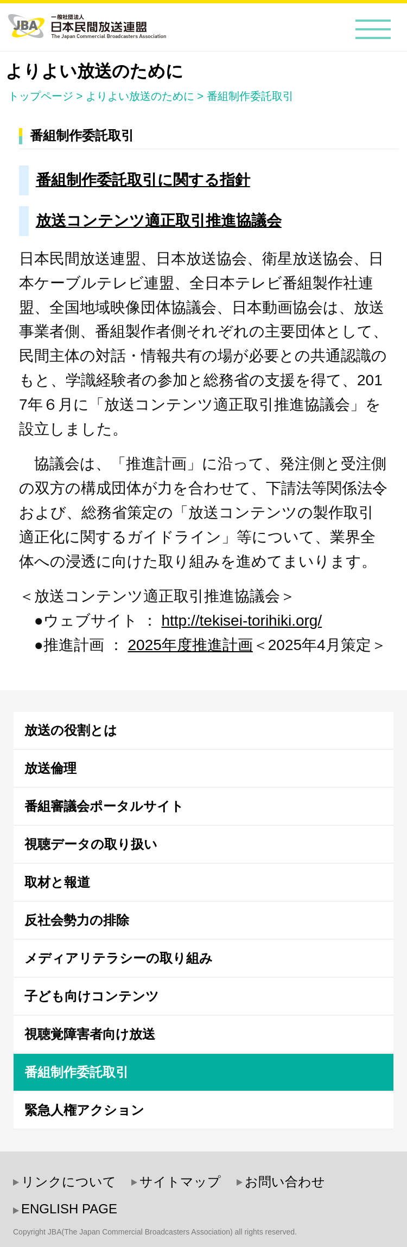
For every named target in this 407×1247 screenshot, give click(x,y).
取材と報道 (57, 882)
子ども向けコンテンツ (91, 996)
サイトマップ (180, 1181)
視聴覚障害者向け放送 (89, 1034)
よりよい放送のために (140, 96)
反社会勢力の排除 (76, 920)
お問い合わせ (285, 1181)
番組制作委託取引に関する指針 (143, 179)
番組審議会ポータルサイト (104, 806)
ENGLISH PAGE (69, 1208)
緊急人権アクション (84, 1110)
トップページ (40, 96)
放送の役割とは (70, 730)
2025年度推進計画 (190, 645)
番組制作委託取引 (250, 96)
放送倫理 (50, 768)
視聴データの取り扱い (90, 844)
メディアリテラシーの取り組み (118, 958)
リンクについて (68, 1181)
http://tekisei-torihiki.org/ (241, 620)
